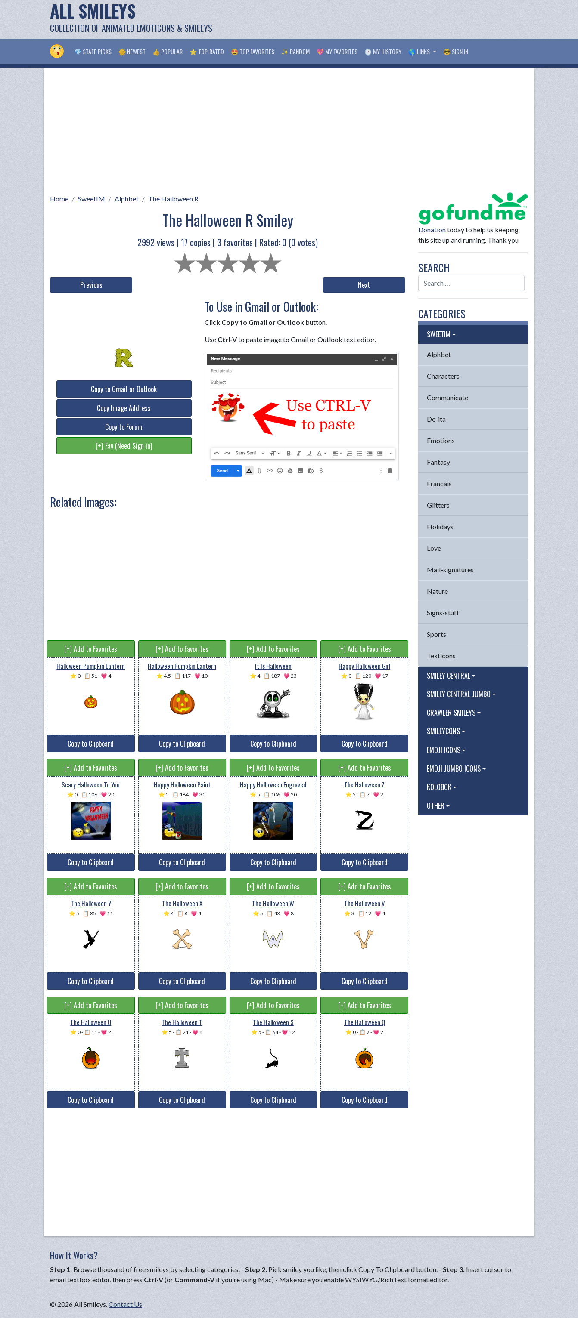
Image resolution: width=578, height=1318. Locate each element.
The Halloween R (173, 198)
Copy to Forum (124, 427)
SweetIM (91, 198)
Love (434, 548)
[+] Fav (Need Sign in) (124, 446)
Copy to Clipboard (91, 743)
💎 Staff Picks (93, 51)
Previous (91, 285)
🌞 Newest (132, 51)
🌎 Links (419, 51)
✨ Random (295, 51)
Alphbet (127, 198)
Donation (432, 229)
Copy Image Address (124, 408)
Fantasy (438, 462)
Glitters (438, 505)
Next (364, 285)
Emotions (441, 440)
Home (59, 198)
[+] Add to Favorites (90, 649)
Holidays (440, 526)
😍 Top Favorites (252, 51)
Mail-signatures (450, 569)
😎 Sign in (455, 51)
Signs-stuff (443, 612)
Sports (436, 634)
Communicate (447, 397)
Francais (439, 483)
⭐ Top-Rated (207, 51)
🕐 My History (382, 51)
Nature (437, 591)
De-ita (436, 419)
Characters (443, 376)
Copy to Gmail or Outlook (124, 389)
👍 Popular (167, 51)
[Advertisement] (371, 19)
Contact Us (125, 1304)
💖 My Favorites (337, 51)
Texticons (441, 655)
